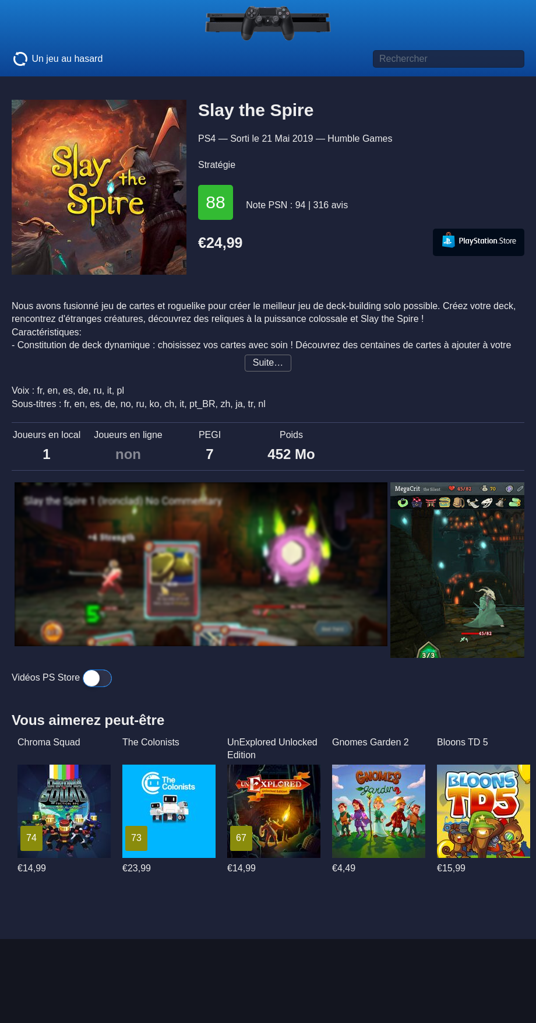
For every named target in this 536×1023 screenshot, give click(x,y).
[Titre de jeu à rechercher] (448, 59)
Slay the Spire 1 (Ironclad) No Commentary (123, 501)
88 (215, 202)
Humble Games (359, 138)
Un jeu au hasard (57, 59)
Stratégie (216, 165)
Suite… (268, 362)
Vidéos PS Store (62, 677)
